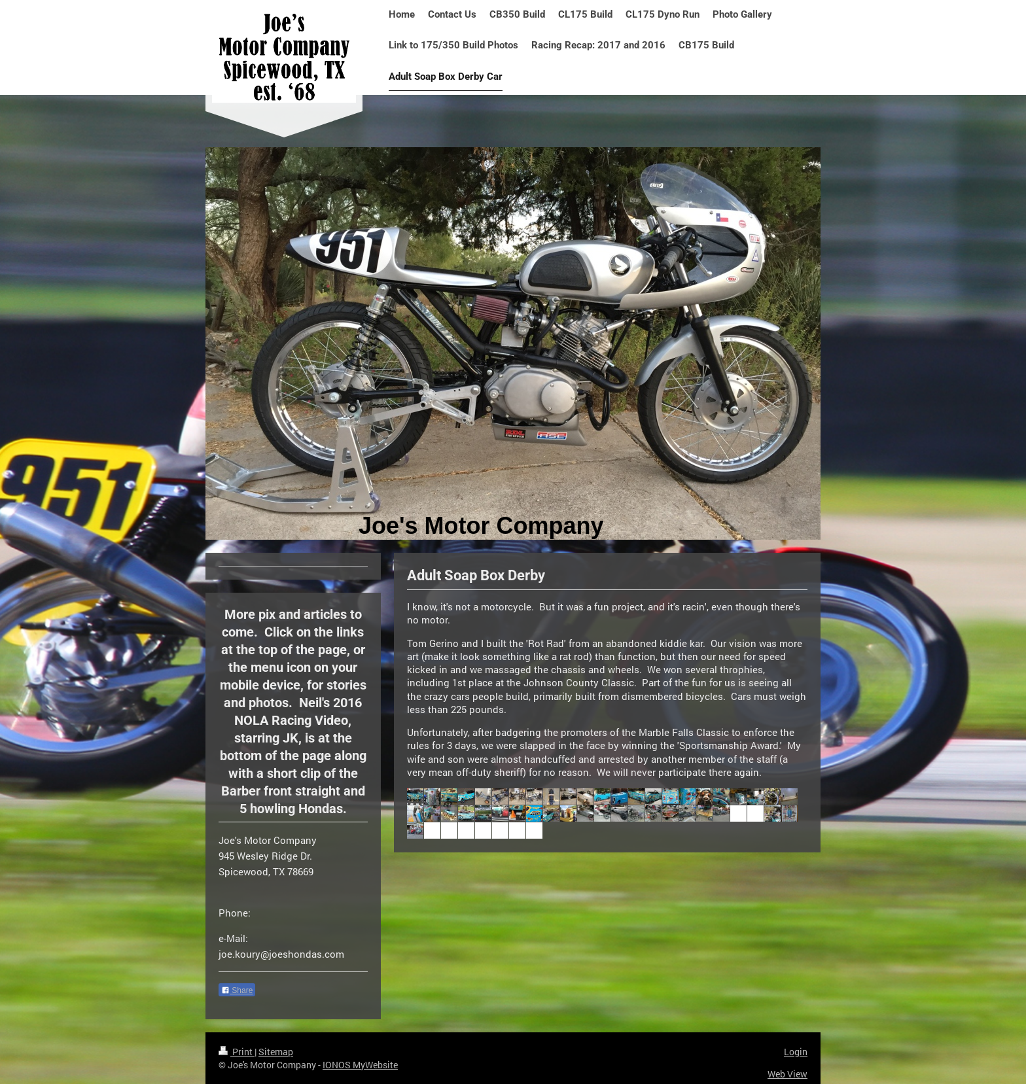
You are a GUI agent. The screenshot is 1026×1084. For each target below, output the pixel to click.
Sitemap (275, 1051)
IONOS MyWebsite (360, 1064)
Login (795, 1051)
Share (237, 990)
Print (237, 1051)
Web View (787, 1074)
